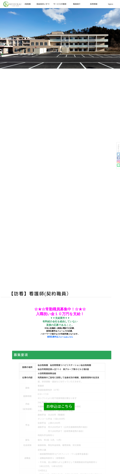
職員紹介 (76, 4)
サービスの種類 (59, 4)
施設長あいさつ (42, 4)
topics (110, 4)
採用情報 (93, 4)
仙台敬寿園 (26, 4)
